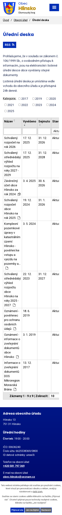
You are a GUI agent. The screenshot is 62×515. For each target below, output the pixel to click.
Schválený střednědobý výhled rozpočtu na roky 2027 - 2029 (12, 164)
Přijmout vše (17, 510)
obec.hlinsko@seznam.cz (19, 476)
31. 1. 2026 (41, 202)
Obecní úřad (20, 20)
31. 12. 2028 (42, 155)
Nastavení (46, 510)
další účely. (38, 492)
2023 (38, 104)
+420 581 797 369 (13, 466)
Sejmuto (44, 121)
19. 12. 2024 (27, 202)
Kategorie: (9, 98)
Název (8, 121)
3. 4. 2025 (29, 181)
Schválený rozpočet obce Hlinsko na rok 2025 (12, 209)
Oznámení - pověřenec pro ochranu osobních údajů (12, 319)
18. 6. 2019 (26, 313)
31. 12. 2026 (42, 140)
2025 (10, 111)
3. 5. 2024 (29, 223)
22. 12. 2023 (27, 276)
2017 (24, 98)
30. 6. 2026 (41, 183)
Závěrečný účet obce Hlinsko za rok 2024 (12, 187)
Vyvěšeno (29, 121)
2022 (24, 104)
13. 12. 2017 (27, 365)
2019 (38, 98)
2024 (52, 104)
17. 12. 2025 (27, 140)
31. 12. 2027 (42, 276)
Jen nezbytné (32, 510)
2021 (10, 104)
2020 (52, 98)
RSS (9, 45)
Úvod (6, 20)
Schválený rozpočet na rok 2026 (12, 142)
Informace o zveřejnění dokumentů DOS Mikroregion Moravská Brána (12, 376)
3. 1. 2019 (29, 334)
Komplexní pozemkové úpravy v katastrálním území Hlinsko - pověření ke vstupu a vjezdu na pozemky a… (12, 246)
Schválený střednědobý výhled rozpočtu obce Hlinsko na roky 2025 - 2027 (12, 289)
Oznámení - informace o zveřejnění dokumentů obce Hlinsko (12, 346)
